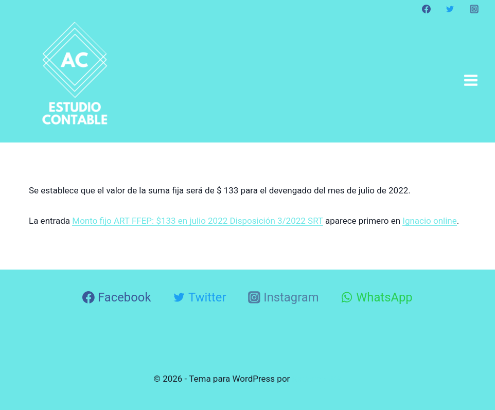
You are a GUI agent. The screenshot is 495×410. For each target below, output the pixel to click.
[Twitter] (450, 8)
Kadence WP (317, 378)
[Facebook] (426, 8)
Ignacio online (429, 221)
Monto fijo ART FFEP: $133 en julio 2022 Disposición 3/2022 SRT (197, 221)
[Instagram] (474, 8)
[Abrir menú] (470, 80)
